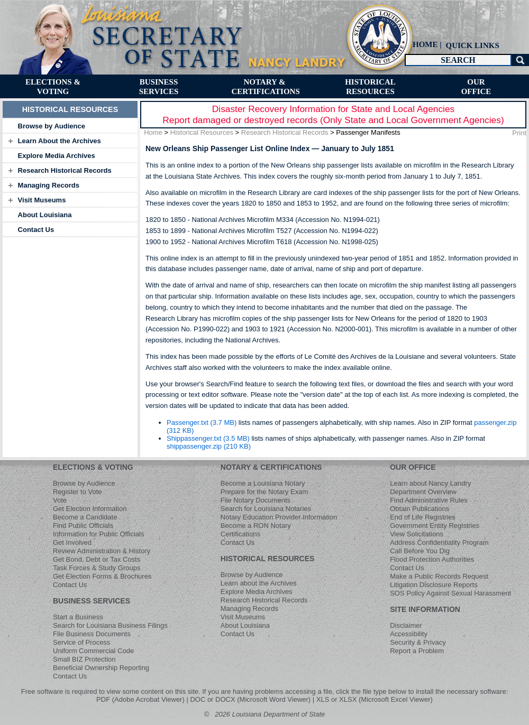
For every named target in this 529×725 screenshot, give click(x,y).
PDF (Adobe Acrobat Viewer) (140, 699)
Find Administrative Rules (429, 500)
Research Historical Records (65, 170)
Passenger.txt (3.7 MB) (201, 422)
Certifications (240, 534)
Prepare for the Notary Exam (264, 492)
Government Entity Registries (434, 525)
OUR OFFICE (412, 467)
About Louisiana (45, 215)
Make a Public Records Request (439, 576)
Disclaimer (406, 625)
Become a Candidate (85, 517)
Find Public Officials (83, 525)
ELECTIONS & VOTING (93, 467)
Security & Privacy (417, 642)
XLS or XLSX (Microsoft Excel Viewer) (374, 699)
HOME (425, 44)
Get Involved (72, 542)
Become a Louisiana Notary (263, 483)
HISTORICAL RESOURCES (268, 558)
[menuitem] (471, 45)
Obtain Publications (419, 509)
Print (519, 133)
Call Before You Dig (420, 551)
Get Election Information (89, 509)
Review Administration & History (101, 551)
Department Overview (423, 492)
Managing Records (48, 185)
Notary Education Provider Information (279, 517)
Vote (60, 500)
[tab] (70, 126)
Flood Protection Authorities (432, 559)
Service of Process (81, 642)
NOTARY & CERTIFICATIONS (271, 467)
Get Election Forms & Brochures (102, 576)
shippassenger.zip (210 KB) (209, 446)
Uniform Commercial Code (93, 651)
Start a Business (78, 617)
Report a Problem (417, 651)
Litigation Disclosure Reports (433, 585)
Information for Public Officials (98, 534)
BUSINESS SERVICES (91, 601)
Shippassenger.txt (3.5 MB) (208, 438)
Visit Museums (42, 200)
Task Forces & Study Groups (96, 568)
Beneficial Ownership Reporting (101, 668)
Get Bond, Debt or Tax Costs (96, 559)
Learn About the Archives (59, 141)
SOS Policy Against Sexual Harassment (450, 593)
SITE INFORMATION (425, 609)
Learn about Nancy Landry (430, 483)
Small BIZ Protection (84, 659)
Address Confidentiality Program (439, 542)
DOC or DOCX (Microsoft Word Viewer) (250, 699)
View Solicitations (416, 534)
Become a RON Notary (256, 525)
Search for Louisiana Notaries (266, 509)
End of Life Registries (422, 517)
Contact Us (36, 230)
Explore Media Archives (56, 156)
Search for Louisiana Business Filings (110, 625)
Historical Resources (201, 132)
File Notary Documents (255, 500)
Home (153, 132)
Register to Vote (77, 492)
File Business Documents (92, 634)
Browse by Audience (51, 126)
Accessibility (408, 634)
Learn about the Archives (259, 583)
